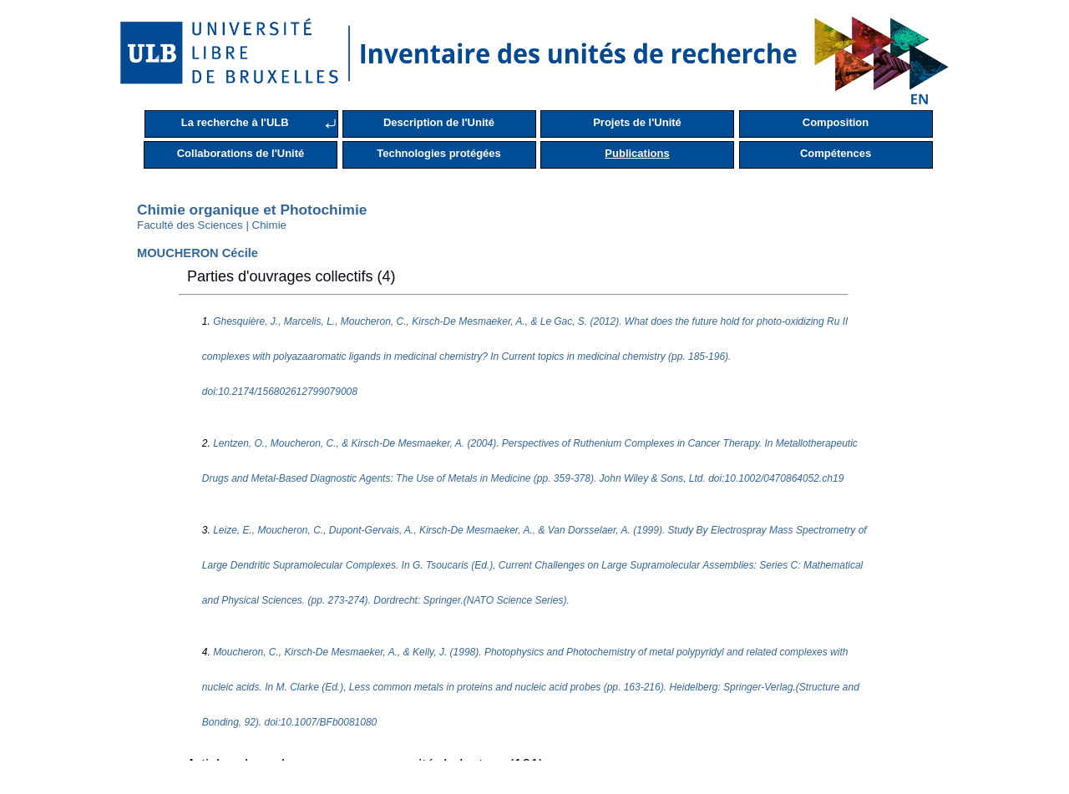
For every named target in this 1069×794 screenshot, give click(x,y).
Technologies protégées (439, 153)
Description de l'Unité (438, 122)
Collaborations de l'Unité (241, 153)
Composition (836, 122)
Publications (637, 153)
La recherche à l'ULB (235, 122)
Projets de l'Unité (637, 122)
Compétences (835, 153)
